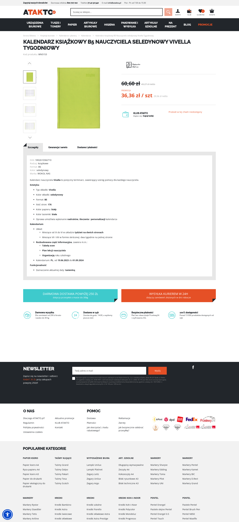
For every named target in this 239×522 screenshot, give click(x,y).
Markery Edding (158, 469)
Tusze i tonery (55, 24)
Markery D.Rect (190, 478)
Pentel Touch (157, 518)
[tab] (33, 147)
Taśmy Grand (61, 464)
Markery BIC (188, 474)
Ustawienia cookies (33, 432)
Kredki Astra (61, 509)
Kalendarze (86, 35)
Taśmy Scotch (62, 483)
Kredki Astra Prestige (97, 518)
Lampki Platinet (94, 469)
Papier (72, 24)
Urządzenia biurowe (35, 24)
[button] (7, 514)
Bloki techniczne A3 (129, 483)
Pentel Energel (157, 504)
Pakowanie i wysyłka (129, 24)
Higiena (109, 24)
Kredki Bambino (63, 504)
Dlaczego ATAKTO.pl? (34, 418)
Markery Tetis (30, 514)
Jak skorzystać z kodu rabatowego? (97, 429)
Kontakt (59, 427)
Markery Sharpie (159, 464)
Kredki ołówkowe (63, 518)
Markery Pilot (157, 478)
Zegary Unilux (94, 478)
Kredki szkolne (94, 504)
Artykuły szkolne (151, 24)
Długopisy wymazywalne (131, 464)
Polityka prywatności (33, 427)
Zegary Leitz (93, 474)
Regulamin (28, 422)
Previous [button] (29, 63)
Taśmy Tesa (61, 478)
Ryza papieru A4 (31, 469)
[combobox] (116, 12)
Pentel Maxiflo (189, 518)
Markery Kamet (190, 469)
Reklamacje (124, 418)
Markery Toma (157, 474)
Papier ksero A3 (31, 474)
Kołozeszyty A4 (126, 474)
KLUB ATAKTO (62, 422)
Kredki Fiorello (94, 509)
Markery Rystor (30, 504)
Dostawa (91, 418)
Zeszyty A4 (124, 469)
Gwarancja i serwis (57, 147)
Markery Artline (31, 518)
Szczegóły (33, 147)
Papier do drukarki (32, 478)
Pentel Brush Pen (191, 509)
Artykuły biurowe (90, 24)
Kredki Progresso (127, 518)
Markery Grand (190, 483)
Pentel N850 (188, 514)
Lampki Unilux (94, 464)
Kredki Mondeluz (127, 514)
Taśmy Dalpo (61, 469)
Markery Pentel (190, 464)
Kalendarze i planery (68, 35)
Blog (187, 24)
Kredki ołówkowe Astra (98, 514)
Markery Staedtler (32, 509)
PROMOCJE (205, 24)
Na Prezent (171, 24)
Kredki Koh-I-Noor (128, 504)
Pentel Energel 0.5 (159, 514)
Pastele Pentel (189, 504)
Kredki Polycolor (127, 509)
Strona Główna (29, 35)
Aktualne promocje (64, 418)
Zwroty (122, 422)
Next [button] (30, 137)
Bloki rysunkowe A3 (128, 478)
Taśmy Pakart (61, 474)
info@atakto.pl (114, 3)
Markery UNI (156, 483)
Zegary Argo (93, 483)
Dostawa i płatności (87, 147)
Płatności (91, 422)
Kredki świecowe (63, 514)
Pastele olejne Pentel (161, 509)
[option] (79, 98)
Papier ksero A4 (31, 464)
